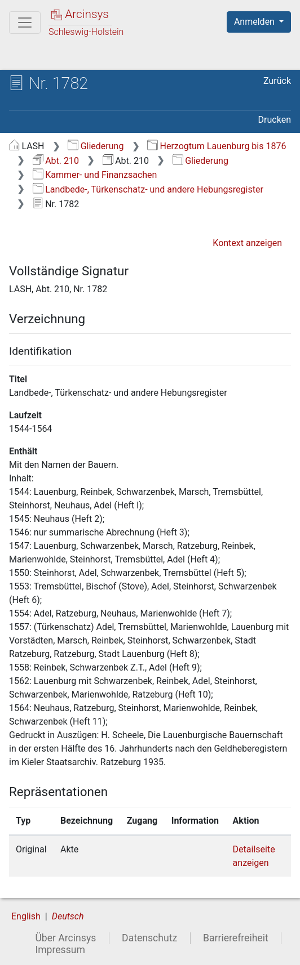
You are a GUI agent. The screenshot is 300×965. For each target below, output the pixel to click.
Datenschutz (149, 938)
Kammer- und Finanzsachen (95, 174)
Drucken (274, 119)
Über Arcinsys (65, 938)
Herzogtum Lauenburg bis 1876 (216, 146)
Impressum (60, 949)
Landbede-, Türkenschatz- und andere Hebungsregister (148, 189)
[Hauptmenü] (25, 22)
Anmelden (255, 21)
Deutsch (68, 916)
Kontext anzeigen (247, 243)
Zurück (277, 80)
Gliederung (95, 146)
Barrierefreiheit (235, 938)
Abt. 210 (56, 160)
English (26, 916)
